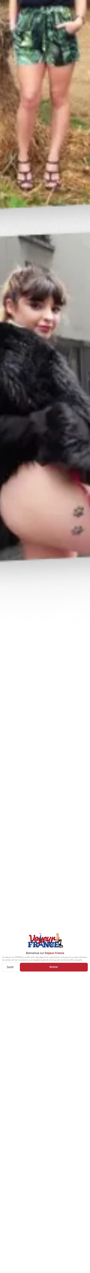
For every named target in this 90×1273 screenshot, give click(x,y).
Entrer (54, 967)
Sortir (10, 967)
